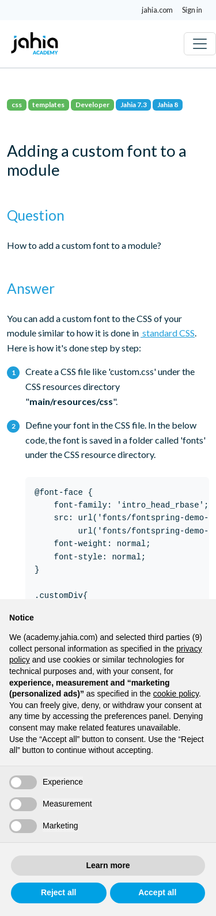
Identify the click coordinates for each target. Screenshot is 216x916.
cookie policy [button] (176, 693)
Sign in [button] (192, 9)
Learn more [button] (108, 865)
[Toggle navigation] (200, 43)
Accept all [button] (157, 892)
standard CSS (168, 332)
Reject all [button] (58, 892)
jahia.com (157, 9)
